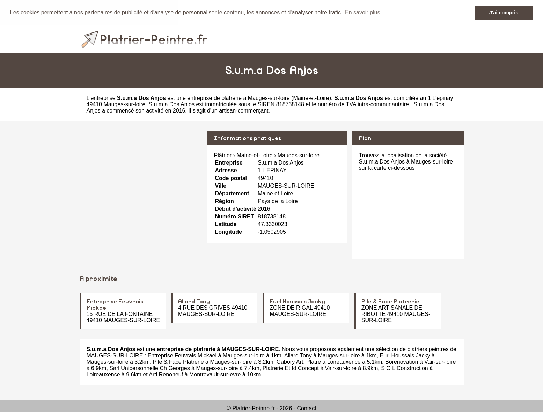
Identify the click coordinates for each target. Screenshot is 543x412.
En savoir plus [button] (362, 12)
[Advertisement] (141, 180)
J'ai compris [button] (503, 12)
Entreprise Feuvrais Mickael (182, 356)
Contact (306, 408)
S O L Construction (404, 368)
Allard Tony (194, 301)
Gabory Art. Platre (299, 362)
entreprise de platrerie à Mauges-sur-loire (238, 98)
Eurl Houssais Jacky (297, 301)
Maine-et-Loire (311, 98)
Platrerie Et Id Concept (291, 368)
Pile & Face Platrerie (390, 301)
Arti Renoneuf (166, 374)
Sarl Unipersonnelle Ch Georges (149, 368)
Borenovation (401, 362)
